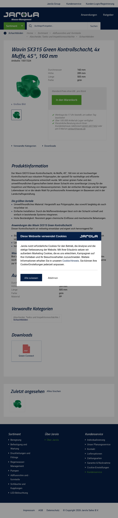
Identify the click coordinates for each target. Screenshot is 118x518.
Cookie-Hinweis (70, 260)
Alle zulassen (31, 278)
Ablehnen (53, 278)
